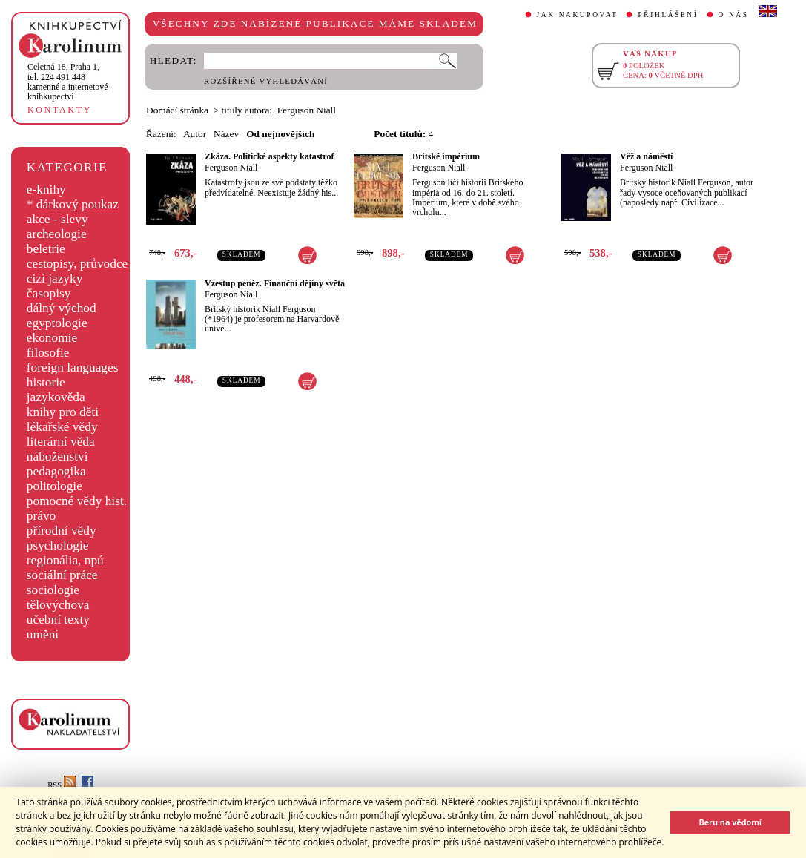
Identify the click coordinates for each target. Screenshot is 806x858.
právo (41, 516)
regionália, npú (65, 560)
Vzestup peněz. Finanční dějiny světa (275, 283)
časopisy (49, 293)
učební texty (58, 620)
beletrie (46, 249)
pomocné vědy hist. (77, 501)
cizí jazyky (55, 278)
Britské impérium (446, 156)
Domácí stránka (177, 110)
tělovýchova (58, 605)
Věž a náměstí (646, 156)
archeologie (57, 234)
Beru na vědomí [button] (730, 822)
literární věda (61, 442)
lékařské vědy (62, 427)
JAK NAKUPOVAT (577, 15)
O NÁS (734, 15)
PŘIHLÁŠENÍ (668, 15)
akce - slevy (57, 219)
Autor (194, 133)
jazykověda (56, 397)
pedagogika (56, 471)
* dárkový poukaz (73, 204)
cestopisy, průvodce (77, 264)
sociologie (53, 590)
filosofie (48, 353)
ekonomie (52, 338)
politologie (54, 486)
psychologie (58, 545)
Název (226, 133)
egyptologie (57, 323)
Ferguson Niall (231, 167)
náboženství (57, 456)
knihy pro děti (63, 412)
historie (46, 382)
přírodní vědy (61, 531)
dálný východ (61, 308)
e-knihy (46, 189)
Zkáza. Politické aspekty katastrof (269, 156)
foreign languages (73, 367)
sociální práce (62, 575)
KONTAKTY (59, 110)
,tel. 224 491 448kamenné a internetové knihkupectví (67, 82)
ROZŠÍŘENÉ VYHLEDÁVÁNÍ (266, 81)
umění (43, 634)
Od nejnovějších (280, 133)
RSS (61, 785)
